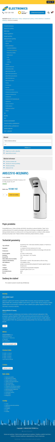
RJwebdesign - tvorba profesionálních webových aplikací (27, 439)
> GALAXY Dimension (9, 66)
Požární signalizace (8, 33)
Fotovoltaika (8, 393)
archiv (4, 326)
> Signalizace (8, 101)
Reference (7, 406)
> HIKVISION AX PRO (9, 69)
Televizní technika (9, 383)
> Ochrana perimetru (9, 89)
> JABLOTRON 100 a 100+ (10, 71)
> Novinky (7, 87)
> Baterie (7, 43)
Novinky (6, 115)
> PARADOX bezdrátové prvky (11, 92)
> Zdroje (7, 110)
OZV (5, 118)
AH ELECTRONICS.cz (32, 428)
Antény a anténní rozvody (11, 380)
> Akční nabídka (8, 41)
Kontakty (7, 411)
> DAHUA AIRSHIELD (9, 45)
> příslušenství (9, 55)
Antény (13, 436)
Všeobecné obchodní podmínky (12, 405)
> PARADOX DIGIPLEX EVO (10, 94)
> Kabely (7, 82)
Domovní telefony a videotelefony (25, 436)
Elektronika (6, 31)
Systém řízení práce (27, 431)
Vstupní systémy (8, 36)
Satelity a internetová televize (11, 381)
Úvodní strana (14, 18)
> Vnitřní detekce (8, 106)
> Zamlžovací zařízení (9, 108)
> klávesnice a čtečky (11, 52)
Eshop (20, 18)
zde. (20, 306)
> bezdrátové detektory (11, 50)
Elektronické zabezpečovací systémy (25, 434)
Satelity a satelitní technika (43, 434)
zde (7, 321)
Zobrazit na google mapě (9, 344)
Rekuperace (8, 395)
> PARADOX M (8, 96)
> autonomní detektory (11, 48)
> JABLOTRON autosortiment (11, 76)
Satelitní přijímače (8, 128)
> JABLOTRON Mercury (9, 78)
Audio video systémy (9, 384)
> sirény (8, 59)
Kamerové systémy (9, 28)
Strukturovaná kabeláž (9, 121)
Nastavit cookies (7, 368)
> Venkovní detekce (9, 103)
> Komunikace (8, 85)
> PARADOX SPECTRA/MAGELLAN (12, 99)
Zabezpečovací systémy (28, 18)
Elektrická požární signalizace (11, 389)
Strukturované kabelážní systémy (12, 387)
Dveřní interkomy (39, 436)
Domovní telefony (9, 390)
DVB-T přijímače (8, 131)
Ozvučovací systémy (9, 392)
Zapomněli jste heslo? (11, 153)
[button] (50, 2)
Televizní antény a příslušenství (11, 123)
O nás (6, 410)
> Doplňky (7, 64)
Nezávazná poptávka (37, 12)
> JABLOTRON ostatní (9, 80)
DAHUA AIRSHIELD (39, 18)
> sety (7, 57)
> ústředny (8, 62)
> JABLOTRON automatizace (11, 73)
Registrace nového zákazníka (13, 151)
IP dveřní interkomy (9, 26)
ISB (5, 113)
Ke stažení (7, 408)
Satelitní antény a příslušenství (11, 126)
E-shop (6, 403)
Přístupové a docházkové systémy (12, 386)
